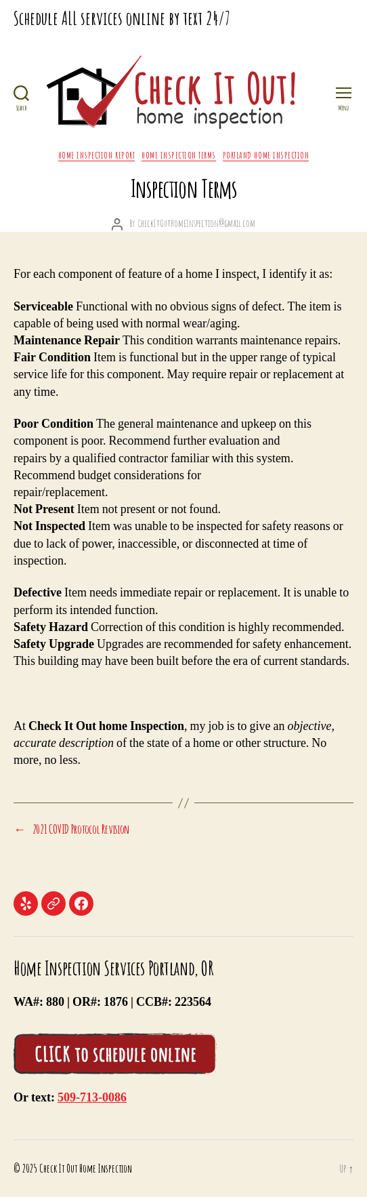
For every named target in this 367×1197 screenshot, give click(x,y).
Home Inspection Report (96, 155)
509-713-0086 (92, 1097)
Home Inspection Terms (179, 155)
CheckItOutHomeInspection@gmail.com (196, 223)
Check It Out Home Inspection (85, 1168)
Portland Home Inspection (266, 155)
